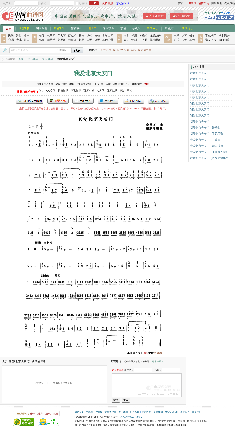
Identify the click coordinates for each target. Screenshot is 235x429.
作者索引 (76, 28)
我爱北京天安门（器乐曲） (206, 127)
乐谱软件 (108, 28)
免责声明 (146, 412)
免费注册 (107, 3)
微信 (41, 90)
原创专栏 (24, 28)
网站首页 (79, 412)
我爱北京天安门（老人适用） (208, 145)
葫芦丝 (51, 39)
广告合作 (134, 412)
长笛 (81, 35)
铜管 (89, 35)
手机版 (136, 28)
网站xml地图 (171, 412)
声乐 (176, 35)
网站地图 (158, 412)
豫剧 (126, 39)
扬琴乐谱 (47, 59)
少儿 (19, 39)
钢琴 (42, 35)
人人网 (100, 90)
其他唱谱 (155, 39)
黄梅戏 (143, 35)
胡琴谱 (62, 39)
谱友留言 (203, 3)
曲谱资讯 (169, 28)
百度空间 (88, 90)
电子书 (92, 28)
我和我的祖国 (121, 50)
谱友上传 (210, 39)
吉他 (97, 35)
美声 (26, 35)
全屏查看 (83, 101)
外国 (26, 39)
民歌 (11, 35)
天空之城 (105, 50)
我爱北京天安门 (199, 73)
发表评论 (158, 101)
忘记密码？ (123, 3)
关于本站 (123, 412)
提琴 (97, 39)
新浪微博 (63, 90)
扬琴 (81, 39)
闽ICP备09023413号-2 (131, 416)
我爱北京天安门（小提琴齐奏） (209, 152)
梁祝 (133, 50)
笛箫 (42, 39)
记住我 (83, 3)
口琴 (89, 39)
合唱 (11, 39)
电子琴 (51, 35)
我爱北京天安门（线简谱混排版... (210, 158)
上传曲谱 (190, 3)
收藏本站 (229, 3)
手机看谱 (108, 101)
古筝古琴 (107, 35)
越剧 (134, 35)
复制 (122, 90)
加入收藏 (133, 101)
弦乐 (176, 39)
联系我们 (196, 412)
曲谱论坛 (187, 28)
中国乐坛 (152, 28)
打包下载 (58, 101)
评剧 (134, 39)
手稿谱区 (210, 35)
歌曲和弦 (224, 39)
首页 (180, 3)
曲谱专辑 (58, 28)
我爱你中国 (144, 50)
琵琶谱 (72, 39)
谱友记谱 (224, 35)
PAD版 (98, 412)
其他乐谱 (107, 39)
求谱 (123, 28)
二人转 (143, 39)
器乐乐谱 (33, 59)
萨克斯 (72, 35)
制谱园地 (41, 28)
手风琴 (62, 35)
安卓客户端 (110, 412)
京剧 (126, 35)
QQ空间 (51, 90)
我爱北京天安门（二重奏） (206, 139)
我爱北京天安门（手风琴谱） (208, 133)
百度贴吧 (112, 90)
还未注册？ (158, 361)
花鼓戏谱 (155, 35)
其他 (192, 39)
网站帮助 (216, 3)
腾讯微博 (75, 90)
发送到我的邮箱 (29, 101)
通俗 (19, 35)
